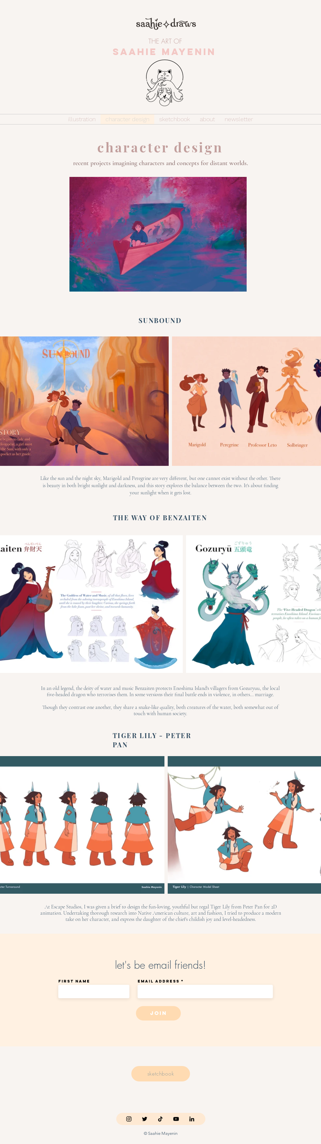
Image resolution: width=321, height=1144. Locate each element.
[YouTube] (176, 1118)
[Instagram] (128, 1118)
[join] (158, 1013)
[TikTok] (160, 1118)
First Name (74, 981)
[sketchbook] (160, 1073)
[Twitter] (144, 1118)
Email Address (158, 981)
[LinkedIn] (191, 1118)
